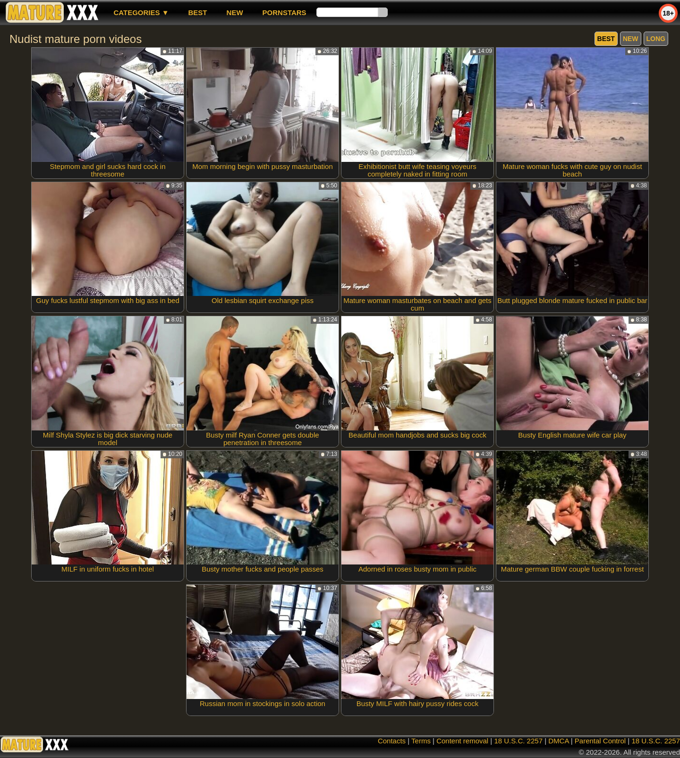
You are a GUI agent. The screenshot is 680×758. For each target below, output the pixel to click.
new (235, 12)
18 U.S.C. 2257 (518, 741)
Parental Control (600, 741)
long (655, 38)
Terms (421, 741)
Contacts (392, 741)
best (197, 12)
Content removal (462, 741)
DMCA (558, 741)
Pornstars (284, 12)
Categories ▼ (141, 12)
